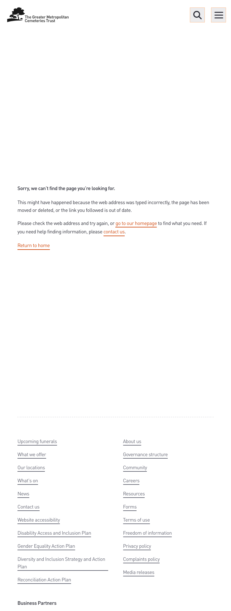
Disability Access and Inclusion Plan (54, 532)
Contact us (28, 506)
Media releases (139, 572)
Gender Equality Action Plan (46, 545)
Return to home (33, 245)
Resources (134, 493)
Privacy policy (137, 545)
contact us (114, 231)
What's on (27, 480)
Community (135, 467)
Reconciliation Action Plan (44, 579)
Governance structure (145, 454)
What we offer (31, 454)
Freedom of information (147, 532)
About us (132, 441)
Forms (130, 506)
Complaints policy (141, 559)
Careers (131, 480)
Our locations (31, 467)
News (23, 493)
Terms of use (136, 519)
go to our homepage (136, 223)
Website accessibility (38, 519)
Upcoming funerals (37, 441)
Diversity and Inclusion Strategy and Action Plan (61, 563)
